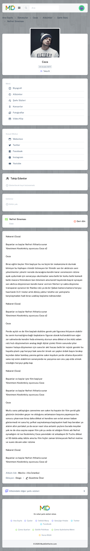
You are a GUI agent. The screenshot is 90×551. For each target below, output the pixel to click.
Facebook (15, 151)
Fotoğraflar (16, 112)
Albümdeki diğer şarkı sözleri (22, 491)
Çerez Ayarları (22, 530)
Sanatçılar (23, 17)
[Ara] (44, 8)
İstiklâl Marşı (42, 521)
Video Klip (16, 118)
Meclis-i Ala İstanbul (29, 473)
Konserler (16, 106)
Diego (18, 478)
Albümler (47, 17)
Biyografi (15, 88)
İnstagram (16, 157)
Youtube (15, 163)
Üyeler (28, 521)
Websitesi (16, 139)
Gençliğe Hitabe (59, 521)
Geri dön (79, 221)
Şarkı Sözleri (17, 100)
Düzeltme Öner (35, 478)
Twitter (14, 145)
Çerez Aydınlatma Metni (62, 530)
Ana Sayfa (7, 17)
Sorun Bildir (45, 535)
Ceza (35, 17)
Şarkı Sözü (62, 17)
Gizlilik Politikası (40, 530)
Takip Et (45, 71)
